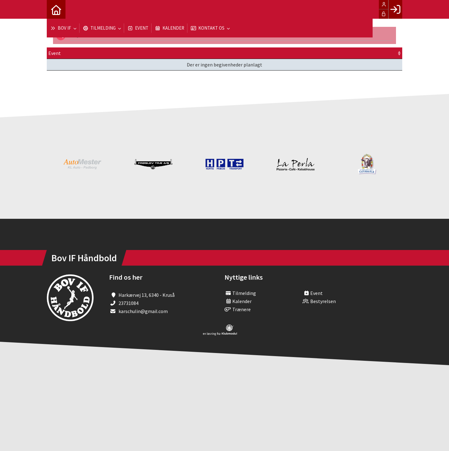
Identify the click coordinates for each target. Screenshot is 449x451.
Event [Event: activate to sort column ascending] (54, 53)
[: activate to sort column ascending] (382, 53)
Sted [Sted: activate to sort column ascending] (219, 53)
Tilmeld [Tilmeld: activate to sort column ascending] (328, 53)
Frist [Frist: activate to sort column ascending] (188, 53)
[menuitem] (56, 9)
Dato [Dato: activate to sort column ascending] (127, 53)
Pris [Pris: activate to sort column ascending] (292, 53)
